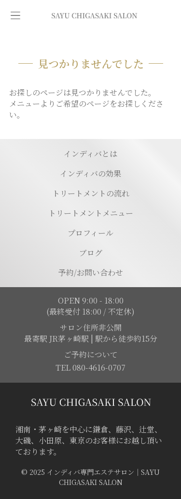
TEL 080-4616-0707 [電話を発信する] (90, 367)
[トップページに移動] (94, 15)
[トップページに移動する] (90, 402)
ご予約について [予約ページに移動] (91, 354)
